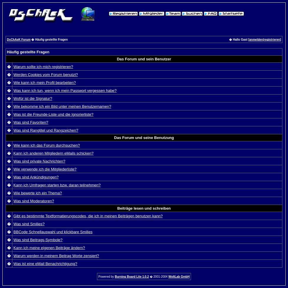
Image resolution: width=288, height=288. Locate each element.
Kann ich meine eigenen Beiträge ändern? (49, 248)
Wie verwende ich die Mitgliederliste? (45, 169)
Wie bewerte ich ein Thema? (38, 193)
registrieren (272, 39)
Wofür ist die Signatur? (33, 98)
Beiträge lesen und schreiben (144, 208)
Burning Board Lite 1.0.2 (132, 276)
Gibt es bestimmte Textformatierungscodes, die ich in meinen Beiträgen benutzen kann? (88, 216)
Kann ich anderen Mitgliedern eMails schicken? (54, 153)
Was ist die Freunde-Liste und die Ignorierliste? (53, 114)
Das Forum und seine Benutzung (144, 137)
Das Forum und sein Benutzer (144, 59)
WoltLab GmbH (179, 276)
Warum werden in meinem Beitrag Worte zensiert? (56, 256)
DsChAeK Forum (19, 39)
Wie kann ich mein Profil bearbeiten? (45, 82)
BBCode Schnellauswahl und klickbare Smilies (53, 232)
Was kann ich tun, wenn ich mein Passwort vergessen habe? (65, 90)
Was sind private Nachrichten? (39, 161)
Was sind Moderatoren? (34, 201)
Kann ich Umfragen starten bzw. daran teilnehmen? (57, 185)
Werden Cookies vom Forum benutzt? (46, 74)
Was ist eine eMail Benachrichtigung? (45, 263)
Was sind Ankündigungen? (36, 177)
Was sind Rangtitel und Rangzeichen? (46, 130)
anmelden (256, 39)
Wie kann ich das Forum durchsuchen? (47, 145)
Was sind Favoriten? (31, 122)
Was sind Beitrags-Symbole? (38, 240)
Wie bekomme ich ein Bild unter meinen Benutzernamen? (62, 106)
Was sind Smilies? (29, 224)
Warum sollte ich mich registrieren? (43, 66)
